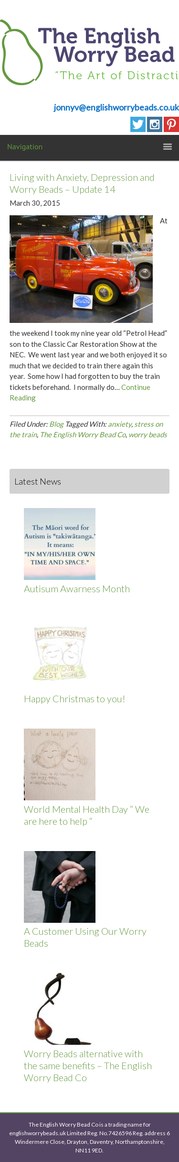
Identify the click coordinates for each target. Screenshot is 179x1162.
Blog (56, 424)
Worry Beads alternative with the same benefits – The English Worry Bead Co (88, 1065)
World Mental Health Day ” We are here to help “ (86, 815)
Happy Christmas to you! (75, 698)
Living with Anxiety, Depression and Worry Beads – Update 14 (82, 183)
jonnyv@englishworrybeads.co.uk (116, 107)
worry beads (147, 434)
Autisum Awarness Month (77, 588)
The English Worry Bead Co (83, 434)
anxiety (119, 424)
